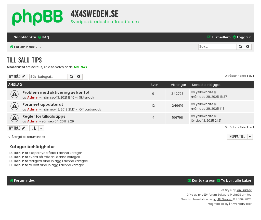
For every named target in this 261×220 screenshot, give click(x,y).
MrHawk (80, 67)
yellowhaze (204, 92)
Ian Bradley (244, 190)
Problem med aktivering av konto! (55, 92)
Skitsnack (86, 97)
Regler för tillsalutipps (44, 116)
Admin (32, 97)
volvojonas (64, 67)
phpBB (202, 195)
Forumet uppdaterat (42, 104)
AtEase (49, 67)
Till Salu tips (24, 60)
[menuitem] (43, 37)
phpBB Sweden (222, 199)
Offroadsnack (90, 109)
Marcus (36, 67)
